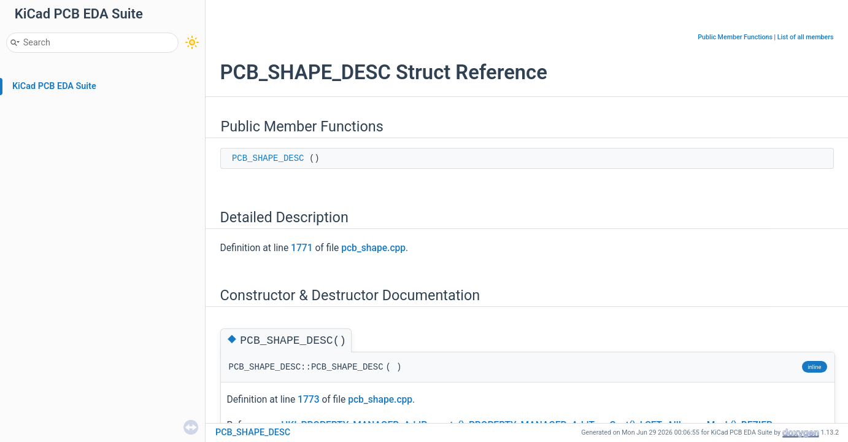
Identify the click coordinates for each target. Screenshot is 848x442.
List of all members (805, 37)
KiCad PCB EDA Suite (54, 86)
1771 (301, 248)
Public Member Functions (735, 37)
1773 (308, 399)
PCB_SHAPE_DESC (268, 158)
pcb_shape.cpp (373, 248)
